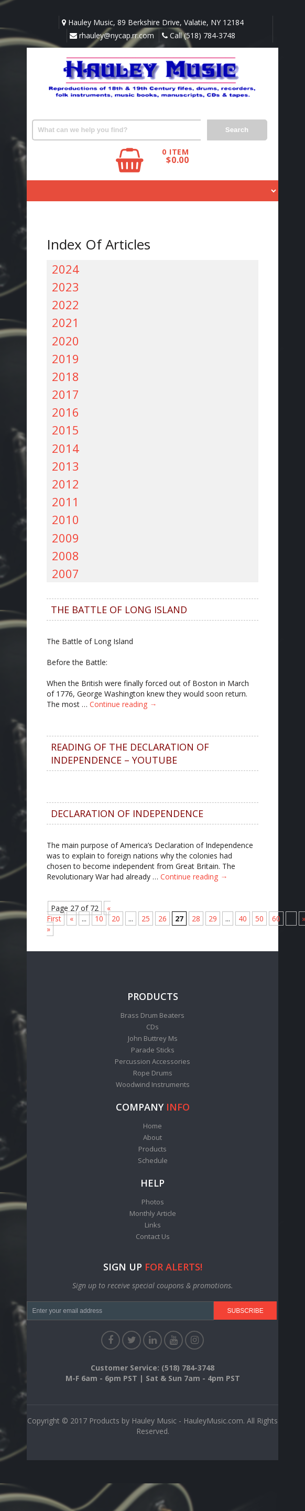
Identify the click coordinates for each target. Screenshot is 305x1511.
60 (276, 918)
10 (99, 918)
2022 (65, 304)
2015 (65, 430)
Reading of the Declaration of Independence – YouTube (130, 753)
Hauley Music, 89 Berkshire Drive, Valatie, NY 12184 (153, 22)
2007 (65, 573)
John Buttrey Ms (153, 1038)
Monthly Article (152, 1213)
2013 (65, 466)
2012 (65, 484)
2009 (65, 538)
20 (116, 918)
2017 (65, 394)
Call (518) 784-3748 (198, 35)
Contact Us (153, 1236)
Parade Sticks (153, 1050)
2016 (65, 412)
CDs (152, 1026)
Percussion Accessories (152, 1061)
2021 (65, 322)
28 (196, 918)
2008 (65, 555)
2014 (65, 448)
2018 (65, 376)
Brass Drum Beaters (152, 1015)
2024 (65, 269)
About (152, 1137)
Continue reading (123, 704)
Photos (152, 1201)
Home (152, 1125)
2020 (65, 341)
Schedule (153, 1160)
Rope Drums (152, 1073)
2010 (65, 519)
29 (213, 918)
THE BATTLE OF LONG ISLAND (119, 609)
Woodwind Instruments (153, 1084)
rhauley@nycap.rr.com (112, 35)
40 (242, 918)
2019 (65, 358)
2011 (65, 501)
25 (145, 918)
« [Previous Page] (71, 918)
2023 (65, 287)
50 (259, 918)
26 (162, 918)
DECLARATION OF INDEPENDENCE (127, 813)
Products (152, 1149)
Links (153, 1225)
